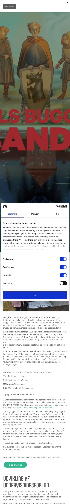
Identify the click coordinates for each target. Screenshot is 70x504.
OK (35, 295)
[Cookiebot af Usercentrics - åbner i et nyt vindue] (55, 206)
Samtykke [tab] (12, 214)
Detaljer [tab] (35, 214)
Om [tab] (57, 214)
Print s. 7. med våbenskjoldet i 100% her (33, 408)
